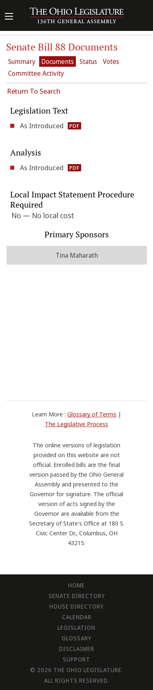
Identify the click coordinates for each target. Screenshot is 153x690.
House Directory (76, 606)
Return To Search (33, 91)
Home (76, 585)
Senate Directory (77, 596)
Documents (57, 61)
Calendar (76, 617)
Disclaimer (76, 649)
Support (76, 659)
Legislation (76, 627)
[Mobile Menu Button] (9, 17)
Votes (111, 61)
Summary (21, 61)
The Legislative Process (76, 424)
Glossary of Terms (91, 414)
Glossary (76, 638)
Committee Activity (36, 73)
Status (88, 61)
